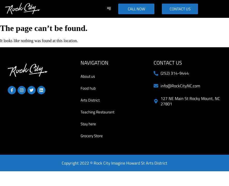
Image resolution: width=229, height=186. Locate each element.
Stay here (88, 124)
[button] (109, 9)
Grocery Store (92, 136)
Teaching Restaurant (97, 112)
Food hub (88, 88)
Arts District (90, 100)
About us (88, 76)
